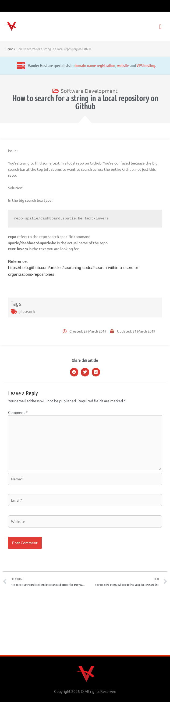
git (21, 311)
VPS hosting (96, 65)
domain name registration (44, 65)
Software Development (89, 90)
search (29, 311)
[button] (74, 372)
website (73, 65)
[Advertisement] (85, 622)
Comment (18, 412)
